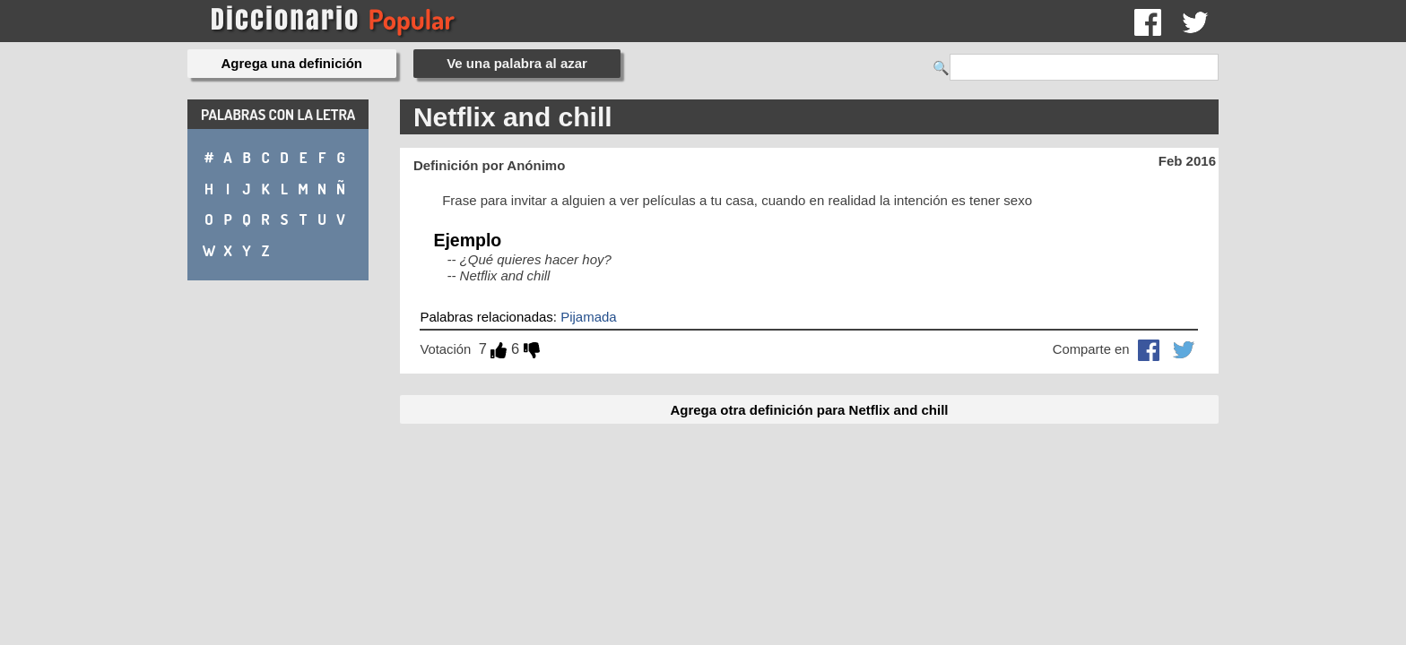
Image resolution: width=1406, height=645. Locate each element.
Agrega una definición (292, 63)
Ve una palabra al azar (517, 63)
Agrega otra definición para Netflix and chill (809, 409)
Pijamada (588, 316)
